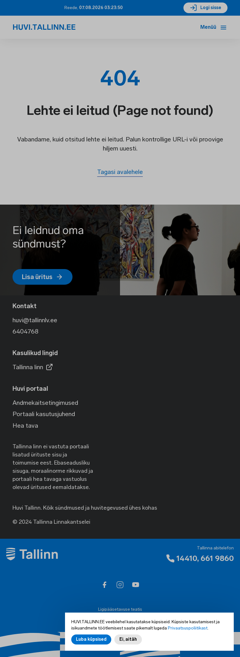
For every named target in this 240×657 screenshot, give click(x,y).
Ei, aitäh (128, 639)
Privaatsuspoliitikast (188, 628)
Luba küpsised (91, 639)
